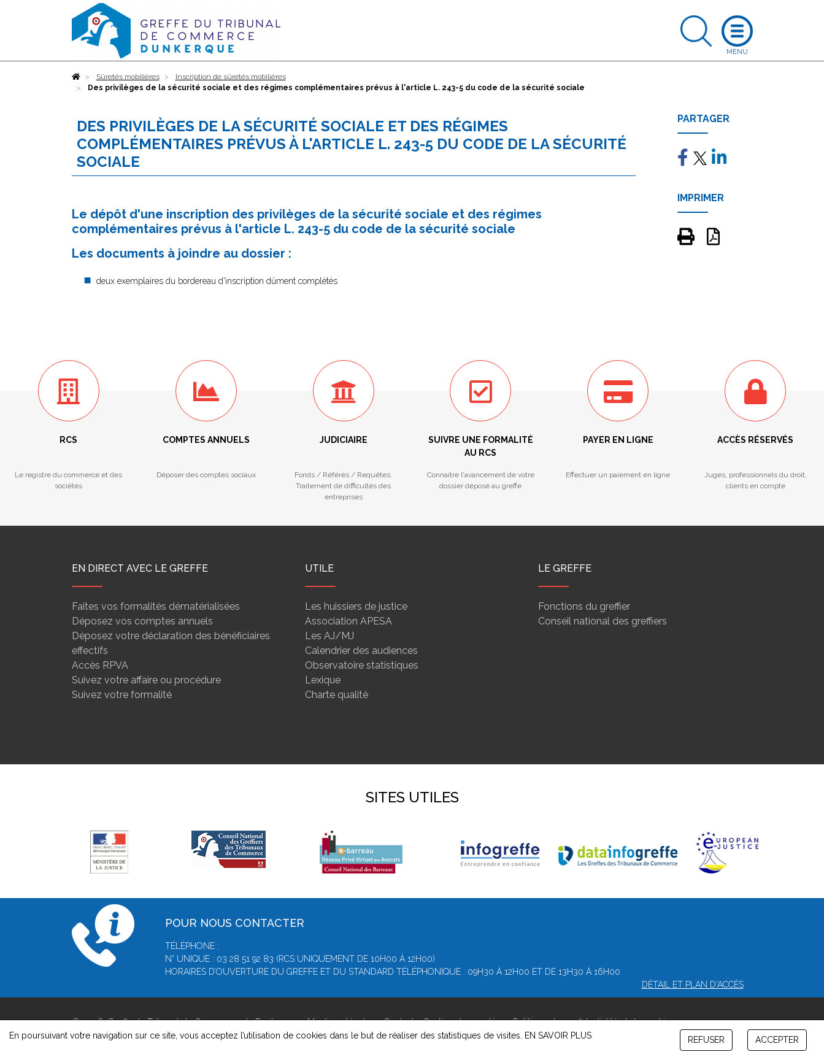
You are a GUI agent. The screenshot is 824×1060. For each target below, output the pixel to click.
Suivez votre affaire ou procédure (146, 680)
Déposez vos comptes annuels (142, 621)
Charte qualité (336, 695)
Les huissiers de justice (356, 606)
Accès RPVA (100, 665)
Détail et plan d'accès (693, 984)
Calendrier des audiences (361, 650)
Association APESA (348, 621)
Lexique (323, 680)
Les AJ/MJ (329, 636)
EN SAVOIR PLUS (558, 1035)
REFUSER (706, 1040)
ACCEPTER (777, 1040)
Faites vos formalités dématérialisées (156, 606)
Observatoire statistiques (361, 665)
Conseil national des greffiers (602, 621)
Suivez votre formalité (122, 695)
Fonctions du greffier (584, 606)
